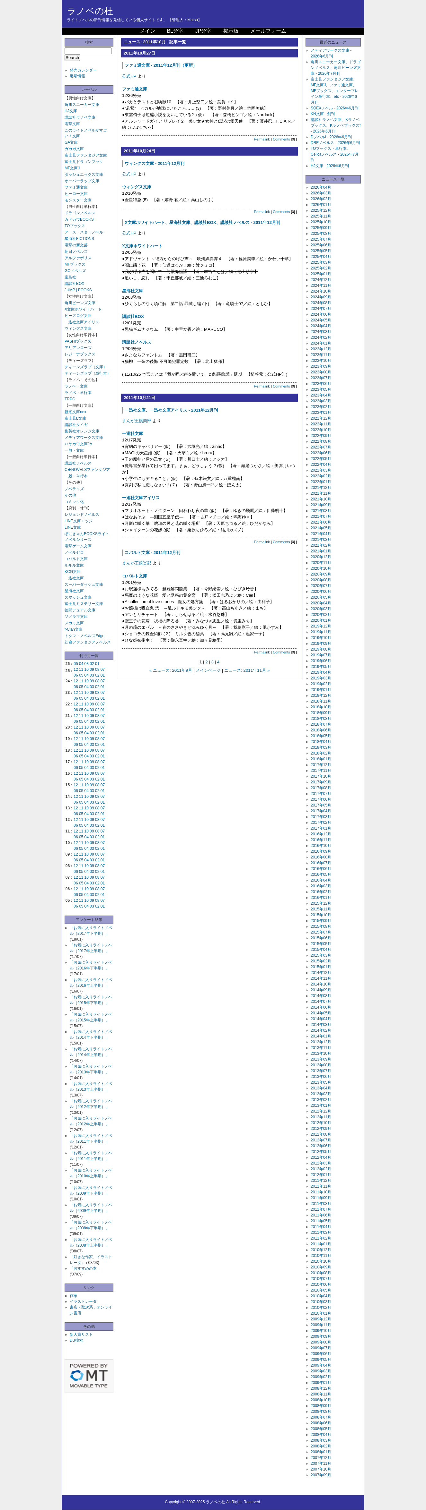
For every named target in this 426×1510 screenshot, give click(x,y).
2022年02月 (321, 476)
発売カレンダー (83, 70)
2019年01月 (321, 689)
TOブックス (75, 226)
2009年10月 (321, 1330)
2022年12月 (321, 418)
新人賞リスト (81, 1334)
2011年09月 (321, 1198)
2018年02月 (321, 753)
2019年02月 (321, 684)
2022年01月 (321, 482)
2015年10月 (321, 915)
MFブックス (75, 264)
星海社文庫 (74, 591)
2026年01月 (321, 204)
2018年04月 (321, 741)
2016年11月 (321, 840)
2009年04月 (321, 1365)
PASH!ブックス (78, 341)
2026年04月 (321, 187)
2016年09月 (321, 851)
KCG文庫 (73, 571)
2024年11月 (321, 285)
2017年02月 (321, 822)
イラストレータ (83, 1301)
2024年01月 (321, 343)
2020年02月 (321, 614)
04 (81, 663)
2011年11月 (321, 1186)
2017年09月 (321, 782)
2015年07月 (321, 932)
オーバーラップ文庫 (82, 181)
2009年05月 (321, 1359)
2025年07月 (321, 239)
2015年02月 (321, 961)
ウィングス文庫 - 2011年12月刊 (154, 163)
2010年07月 (321, 1278)
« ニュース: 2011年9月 (170, 670)
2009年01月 (321, 1382)
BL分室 (175, 31)
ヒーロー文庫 (76, 194)
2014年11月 (321, 978)
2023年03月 (321, 401)
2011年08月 (321, 1203)
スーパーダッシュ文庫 (84, 584)
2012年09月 (321, 1128)
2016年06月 (321, 868)
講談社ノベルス (78, 463)
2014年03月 (321, 1024)
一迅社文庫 (74, 578)
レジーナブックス (80, 354)
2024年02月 (321, 337)
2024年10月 (321, 291)
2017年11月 (321, 770)
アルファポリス (78, 258)
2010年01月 (321, 1313)
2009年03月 (321, 1371)
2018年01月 (321, 759)
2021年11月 (321, 493)
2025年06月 (321, 245)
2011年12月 (321, 1180)
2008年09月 (321, 1405)
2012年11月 (321, 1117)
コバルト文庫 (76, 559)
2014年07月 (321, 1001)
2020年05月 (321, 597)
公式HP (129, 76)
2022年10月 (321, 430)
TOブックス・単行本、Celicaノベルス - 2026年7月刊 (335, 154)
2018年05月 (321, 736)
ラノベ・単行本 (78, 392)
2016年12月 (321, 834)
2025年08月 (321, 233)
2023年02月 (321, 407)
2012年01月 (321, 1175)
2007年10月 (321, 1469)
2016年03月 (321, 886)
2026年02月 (321, 199)
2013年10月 (321, 1053)
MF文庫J (72, 168)
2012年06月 (321, 1146)
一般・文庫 (74, 450)
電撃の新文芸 (76, 245)
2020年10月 (321, 568)
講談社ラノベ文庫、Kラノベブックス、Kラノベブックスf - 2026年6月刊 (335, 125)
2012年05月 (321, 1151)
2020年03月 (321, 609)
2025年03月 (321, 262)
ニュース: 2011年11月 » (247, 670)
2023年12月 (321, 349)
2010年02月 (321, 1307)
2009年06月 (321, 1354)
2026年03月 (321, 193)
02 (92, 663)
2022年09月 (321, 435)
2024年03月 (321, 331)
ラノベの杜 (90, 11)
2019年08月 (321, 649)
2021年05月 (321, 528)
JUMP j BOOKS (78, 290)
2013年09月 (321, 1059)
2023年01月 (321, 412)
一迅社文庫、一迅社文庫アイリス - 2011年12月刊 (171, 410)
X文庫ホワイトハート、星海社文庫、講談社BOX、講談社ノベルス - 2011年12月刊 (202, 222)
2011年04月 (321, 1226)
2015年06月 (321, 938)
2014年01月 (321, 1036)
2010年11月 (321, 1255)
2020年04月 (321, 603)
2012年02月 (321, 1169)
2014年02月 (321, 1030)
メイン (147, 31)
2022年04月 (321, 464)
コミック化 (74, 501)
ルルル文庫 (74, 565)
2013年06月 (321, 1076)
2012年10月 (321, 1123)
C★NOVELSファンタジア (87, 469)
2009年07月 (321, 1348)
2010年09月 (321, 1267)
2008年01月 (321, 1452)
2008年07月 (321, 1417)
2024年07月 (321, 308)
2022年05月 (321, 458)
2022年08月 (321, 441)
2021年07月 (321, 516)
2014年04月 (321, 1019)
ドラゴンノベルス (80, 213)
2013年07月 (321, 1071)
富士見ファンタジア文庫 (86, 155)
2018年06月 (321, 730)
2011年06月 (321, 1215)
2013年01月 (321, 1105)
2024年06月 (321, 314)
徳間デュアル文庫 (80, 610)
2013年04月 (321, 1088)
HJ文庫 (71, 111)
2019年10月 (321, 638)
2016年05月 (321, 874)
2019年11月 (321, 632)
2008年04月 (321, 1434)
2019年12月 (321, 626)
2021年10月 (321, 499)
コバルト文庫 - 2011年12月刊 (152, 552)
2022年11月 (321, 424)
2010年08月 (321, 1273)
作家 (73, 1295)
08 (97, 669)
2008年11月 (321, 1394)
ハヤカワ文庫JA (78, 444)
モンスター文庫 (78, 200)
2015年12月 (321, 903)
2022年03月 (321, 470)
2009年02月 (321, 1377)
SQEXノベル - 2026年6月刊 (335, 108)
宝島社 (70, 277)
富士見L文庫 (75, 418)
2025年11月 (321, 216)
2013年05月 (321, 1082)
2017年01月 (321, 828)
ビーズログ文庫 (78, 315)
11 (81, 669)
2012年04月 (321, 1157)
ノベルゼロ (74, 552)
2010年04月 (321, 1296)
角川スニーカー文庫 (82, 104)
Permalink (262, 139)
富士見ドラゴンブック (84, 161)
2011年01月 (321, 1244)
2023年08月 (321, 372)
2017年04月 (321, 811)
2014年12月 (321, 972)
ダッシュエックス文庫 (84, 174)
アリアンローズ (78, 348)
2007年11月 (321, 1463)
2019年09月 (321, 643)
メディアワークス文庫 (84, 437)
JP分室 (203, 31)
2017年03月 (321, 817)
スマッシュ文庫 (78, 597)
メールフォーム (268, 31)
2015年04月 (321, 949)
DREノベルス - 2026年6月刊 (335, 143)
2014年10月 (321, 984)
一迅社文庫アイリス (82, 322)
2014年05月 (321, 1013)
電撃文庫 (72, 124)
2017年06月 (321, 799)
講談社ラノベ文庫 (80, 117)
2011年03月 (321, 1232)
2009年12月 (321, 1319)
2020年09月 (321, 574)
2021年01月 (321, 551)
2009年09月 (321, 1336)
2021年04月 (321, 534)
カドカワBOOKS (79, 219)
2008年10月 (321, 1400)
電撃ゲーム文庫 (78, 546)
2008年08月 (321, 1411)
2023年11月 (321, 355)
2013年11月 (321, 1047)
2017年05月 (321, 805)
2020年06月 (321, 591)
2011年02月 (321, 1238)
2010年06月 (321, 1284)
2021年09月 (321, 505)
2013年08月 (321, 1065)
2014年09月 (321, 990)
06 (76, 675)
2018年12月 (321, 695)
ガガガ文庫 (74, 149)
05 (76, 663)
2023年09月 (321, 366)
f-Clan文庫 (74, 629)
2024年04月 (321, 326)
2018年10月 (321, 707)
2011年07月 (321, 1209)
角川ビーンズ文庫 (80, 303)
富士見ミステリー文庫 (84, 603)
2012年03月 (321, 1163)
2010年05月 (321, 1290)
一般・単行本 (76, 476)
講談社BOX (74, 283)
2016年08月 (321, 857)
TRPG (70, 399)
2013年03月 (321, 1094)
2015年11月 (321, 909)
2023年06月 (321, 383)
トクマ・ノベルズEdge (84, 636)
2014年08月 (321, 996)
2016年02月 (321, 892)
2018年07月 (321, 724)
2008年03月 (321, 1440)
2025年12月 (321, 210)
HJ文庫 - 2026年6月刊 (330, 166)
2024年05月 (321, 320)
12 (76, 669)
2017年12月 (321, 765)
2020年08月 (321, 580)
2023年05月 (321, 389)
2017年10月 (321, 776)
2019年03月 (321, 678)
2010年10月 (321, 1261)
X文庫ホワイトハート (83, 309)
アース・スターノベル (84, 232)
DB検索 (76, 1340)
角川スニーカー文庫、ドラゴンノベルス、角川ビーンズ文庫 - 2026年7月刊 (336, 68)
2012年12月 (321, 1111)
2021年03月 (321, 539)
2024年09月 (321, 297)
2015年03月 (321, 955)
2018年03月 (321, 747)
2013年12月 (321, 1042)
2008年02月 (321, 1446)
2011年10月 (321, 1192)
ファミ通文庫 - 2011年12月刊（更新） (161, 65)
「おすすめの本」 (85, 1268)
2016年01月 (321, 897)
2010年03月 (321, 1302)
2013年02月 (321, 1099)
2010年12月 (321, 1250)
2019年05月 (321, 666)
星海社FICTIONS (79, 238)
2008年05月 (321, 1429)
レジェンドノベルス (82, 514)
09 (92, 669)
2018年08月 (321, 718)
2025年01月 (321, 274)
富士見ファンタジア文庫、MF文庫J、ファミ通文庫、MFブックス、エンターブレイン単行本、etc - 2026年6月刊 (335, 91)
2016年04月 (321, 880)
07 (103, 669)
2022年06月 (321, 453)
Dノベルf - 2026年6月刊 (331, 137)
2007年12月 (321, 1457)
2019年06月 (321, 661)
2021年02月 (321, 545)
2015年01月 (321, 967)
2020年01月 (321, 620)
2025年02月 (321, 268)
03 (86, 663)
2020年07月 (321, 586)
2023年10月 (321, 360)
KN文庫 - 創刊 (323, 114)
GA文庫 (71, 142)
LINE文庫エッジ (79, 521)
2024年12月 (321, 279)
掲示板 (231, 31)
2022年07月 (321, 447)
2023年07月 (321, 378)
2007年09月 (321, 1475)
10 (86, 669)
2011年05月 (321, 1221)
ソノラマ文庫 (76, 616)
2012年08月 (321, 1134)
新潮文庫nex (75, 412)
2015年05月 (321, 944)
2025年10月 (321, 222)
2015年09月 (321, 920)
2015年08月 (321, 926)
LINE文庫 (73, 527)
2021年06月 (321, 522)
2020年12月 (321, 557)
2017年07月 (321, 793)
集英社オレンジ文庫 (82, 431)
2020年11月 (321, 562)
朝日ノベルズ (76, 251)
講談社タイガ (76, 424)
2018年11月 (321, 701)
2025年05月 (321, 251)
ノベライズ (74, 489)
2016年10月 (321, 845)
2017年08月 (321, 788)
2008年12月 (321, 1388)
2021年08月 (321, 510)
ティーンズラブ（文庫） (86, 367)
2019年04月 (321, 672)
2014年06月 (321, 1007)
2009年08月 (321, 1342)
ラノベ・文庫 (76, 386)
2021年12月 (321, 487)
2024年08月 (321, 303)
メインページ (208, 670)
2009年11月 (321, 1325)
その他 (70, 495)
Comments (281, 139)
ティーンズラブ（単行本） (88, 373)
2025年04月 (321, 256)
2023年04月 (321, 395)
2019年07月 (321, 655)
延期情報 (77, 76)
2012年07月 (321, 1140)
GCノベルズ (75, 271)
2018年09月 (321, 713)
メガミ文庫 (74, 623)
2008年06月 (321, 1423)
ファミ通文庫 (76, 187)
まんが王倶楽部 (136, 420)
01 (97, 663)
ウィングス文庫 (78, 328)
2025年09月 (321, 228)
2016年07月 (321, 863)
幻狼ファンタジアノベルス (88, 642)
